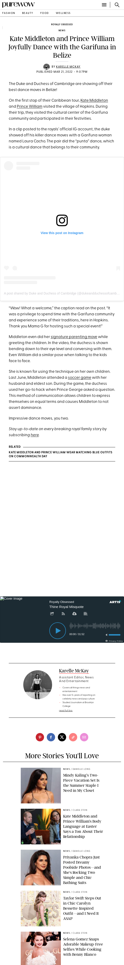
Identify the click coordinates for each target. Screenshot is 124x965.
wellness (63, 13)
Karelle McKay (68, 67)
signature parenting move (74, 337)
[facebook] (51, 737)
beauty (27, 13)
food (44, 13)
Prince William (29, 107)
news (62, 31)
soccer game (79, 378)
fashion (8, 13)
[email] (84, 737)
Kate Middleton (94, 101)
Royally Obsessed (62, 25)
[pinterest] (40, 737)
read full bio (66, 710)
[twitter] (62, 737)
